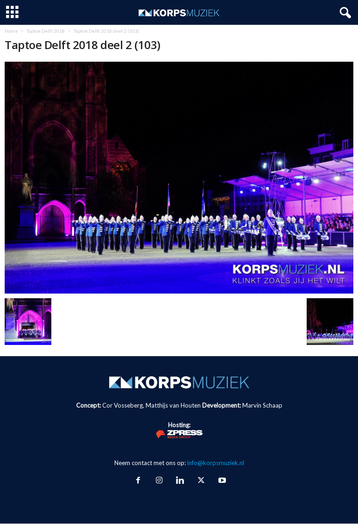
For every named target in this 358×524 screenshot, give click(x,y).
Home (11, 31)
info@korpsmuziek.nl (215, 463)
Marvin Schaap (262, 405)
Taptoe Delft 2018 (46, 31)
